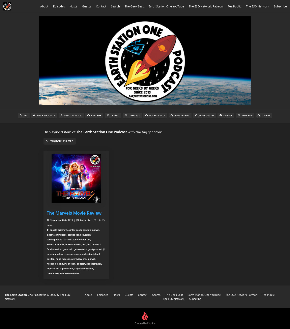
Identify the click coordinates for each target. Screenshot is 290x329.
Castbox (94, 115)
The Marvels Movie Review (74, 213)
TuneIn (264, 115)
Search (115, 6)
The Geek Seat (134, 6)
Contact (101, 6)
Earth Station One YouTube (166, 6)
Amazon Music (71, 115)
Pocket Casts (155, 115)
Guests (86, 6)
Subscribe (280, 6)
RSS (24, 115)
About (44, 6)
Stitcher (245, 115)
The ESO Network (257, 6)
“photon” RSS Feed (59, 141)
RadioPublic (180, 115)
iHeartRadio (204, 115)
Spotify (226, 115)
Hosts (73, 6)
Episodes (59, 6)
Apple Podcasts (44, 115)
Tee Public (234, 6)
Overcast (132, 115)
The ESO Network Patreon (206, 6)
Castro (113, 115)
